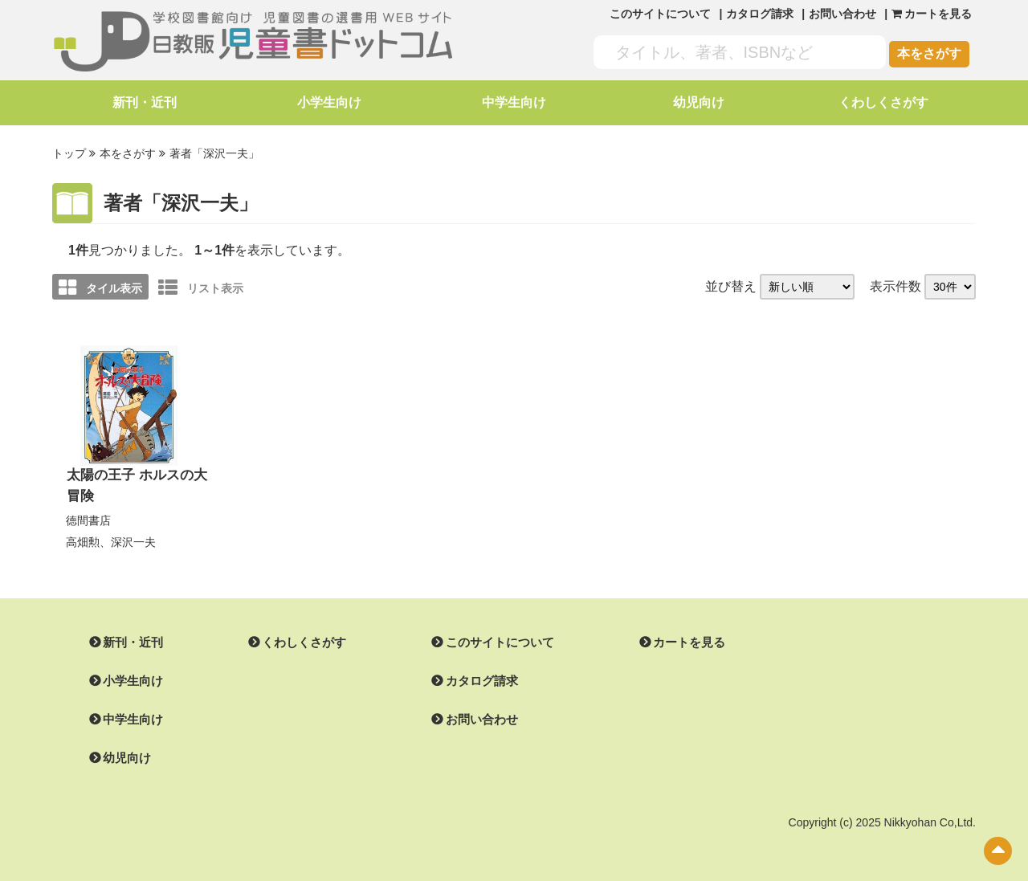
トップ (69, 153)
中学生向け (514, 102)
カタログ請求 (759, 13)
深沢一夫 (133, 538)
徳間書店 (88, 517)
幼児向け (698, 102)
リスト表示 (200, 286)
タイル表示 (100, 286)
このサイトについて (660, 13)
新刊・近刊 (144, 102)
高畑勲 (83, 538)
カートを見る (670, 639)
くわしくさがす (883, 102)
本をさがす (929, 53)
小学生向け (329, 102)
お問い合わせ (842, 13)
